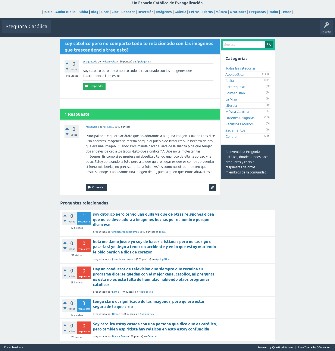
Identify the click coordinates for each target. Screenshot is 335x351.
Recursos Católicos (239, 124)
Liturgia (231, 105)
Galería (180, 12)
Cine (115, 12)
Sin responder (78, 29)
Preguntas (257, 12)
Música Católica (237, 112)
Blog (94, 12)
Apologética (144, 61)
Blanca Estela (120, 336)
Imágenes (164, 12)
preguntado (90, 61)
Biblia (83, 12)
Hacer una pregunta (133, 29)
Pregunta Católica (26, 26)
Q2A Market (324, 347)
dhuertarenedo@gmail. (125, 231)
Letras (194, 12)
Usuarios (111, 29)
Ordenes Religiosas (239, 118)
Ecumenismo (235, 93)
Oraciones (238, 12)
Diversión (145, 12)
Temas (286, 12)
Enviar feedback (13, 347)
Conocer (128, 12)
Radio (273, 12)
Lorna (115, 291)
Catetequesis (235, 87)
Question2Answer (282, 347)
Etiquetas (96, 29)
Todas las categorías (240, 68)
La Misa (231, 99)
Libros (207, 12)
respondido (92, 126)
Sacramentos (235, 130)
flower (116, 313)
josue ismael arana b (123, 259)
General (231, 136)
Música (221, 12)
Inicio (48, 12)
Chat (105, 12)
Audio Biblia (65, 12)
